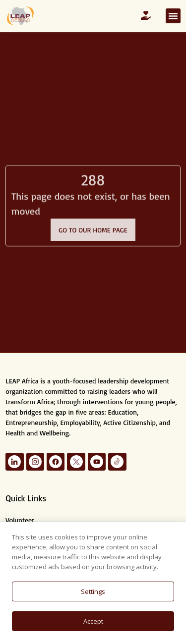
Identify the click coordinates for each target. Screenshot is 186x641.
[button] (173, 15)
